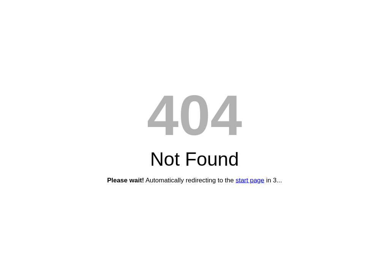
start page (250, 180)
